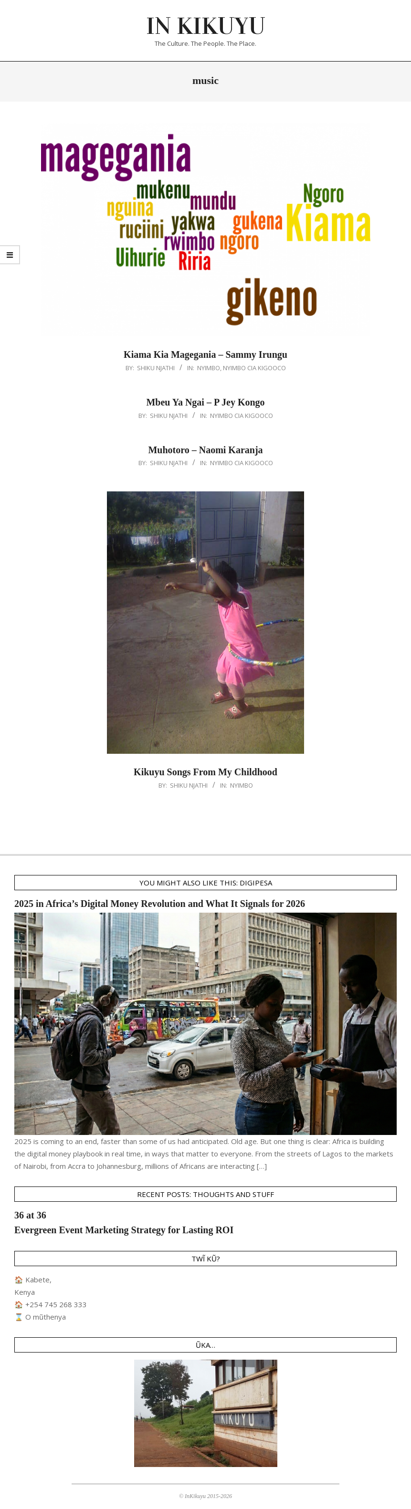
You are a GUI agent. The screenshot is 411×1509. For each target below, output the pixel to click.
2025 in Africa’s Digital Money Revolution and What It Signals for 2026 (159, 903)
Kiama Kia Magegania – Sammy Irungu (205, 354)
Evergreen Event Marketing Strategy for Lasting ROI (123, 1230)
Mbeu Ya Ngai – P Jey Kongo (205, 402)
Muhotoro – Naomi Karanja (205, 450)
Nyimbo (208, 368)
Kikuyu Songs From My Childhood (205, 772)
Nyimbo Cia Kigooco (254, 368)
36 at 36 (30, 1215)
